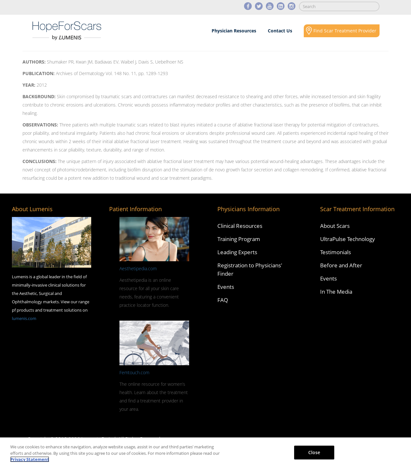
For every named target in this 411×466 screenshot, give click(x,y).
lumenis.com (24, 318)
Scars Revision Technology (119, 56)
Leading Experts (237, 252)
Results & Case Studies (197, 56)
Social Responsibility (328, 56)
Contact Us (280, 31)
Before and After (341, 265)
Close (314, 452)
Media (264, 56)
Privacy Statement (29, 459)
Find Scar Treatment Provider (344, 31)
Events (225, 286)
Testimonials (335, 252)
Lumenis (66, 30)
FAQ (222, 300)
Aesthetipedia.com (138, 268)
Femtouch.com (134, 372)
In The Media (336, 291)
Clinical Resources (239, 225)
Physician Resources (234, 31)
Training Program (238, 239)
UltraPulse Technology (347, 239)
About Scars (47, 56)
